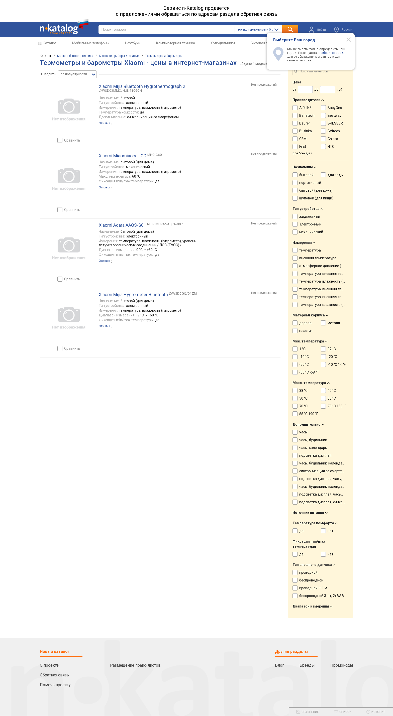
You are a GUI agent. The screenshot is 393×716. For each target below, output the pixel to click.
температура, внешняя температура (329, 274)
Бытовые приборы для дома (119, 56)
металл (334, 323)
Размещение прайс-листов (135, 665)
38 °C (303, 391)
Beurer (304, 123)
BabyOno (335, 108)
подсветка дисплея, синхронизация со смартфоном (342, 502)
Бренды (307, 665)
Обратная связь (54, 675)
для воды (335, 175)
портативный (310, 183)
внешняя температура (317, 258)
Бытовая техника (265, 43)
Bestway (334, 115)
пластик (306, 331)
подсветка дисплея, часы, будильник (330, 479)
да (301, 531)
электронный (310, 224)
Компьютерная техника (175, 43)
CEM (303, 139)
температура (310, 250)
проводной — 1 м (313, 588)
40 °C (332, 391)
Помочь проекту (55, 684)
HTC (331, 147)
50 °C (303, 398)
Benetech (307, 115)
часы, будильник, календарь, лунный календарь (339, 487)
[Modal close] (346, 39)
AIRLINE (305, 108)
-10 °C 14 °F (337, 365)
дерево (305, 323)
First (302, 147)
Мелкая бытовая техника (75, 56)
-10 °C (304, 357)
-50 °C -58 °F (309, 372)
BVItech (334, 131)
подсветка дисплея (315, 455)
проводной (308, 572)
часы (303, 432)
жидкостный (309, 216)
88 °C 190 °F (308, 414)
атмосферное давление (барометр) (329, 266)
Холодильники (223, 43)
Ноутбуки (132, 43)
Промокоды (341, 665)
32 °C (332, 349)
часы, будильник (313, 440)
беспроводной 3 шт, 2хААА (321, 596)
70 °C (303, 406)
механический (311, 232)
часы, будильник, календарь (322, 463)
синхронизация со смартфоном (325, 471)
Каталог (49, 43)
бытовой (306, 175)
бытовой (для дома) (316, 190)
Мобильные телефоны (90, 43)
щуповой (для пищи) (316, 198)
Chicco (333, 139)
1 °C (302, 349)
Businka (305, 131)
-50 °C (304, 365)
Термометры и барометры (163, 56)
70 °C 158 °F (337, 406)
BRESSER (335, 123)
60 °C (332, 398)
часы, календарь (313, 448)
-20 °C (332, 357)
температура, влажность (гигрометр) (330, 281)
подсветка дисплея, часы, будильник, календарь (339, 494)
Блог (279, 665)
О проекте (49, 665)
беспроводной (311, 580)
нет (330, 531)
